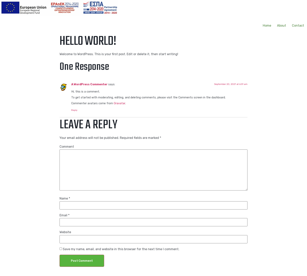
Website (65, 232)
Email (65, 215)
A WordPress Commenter (89, 84)
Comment (67, 146)
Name (65, 198)
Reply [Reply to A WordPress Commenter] (74, 110)
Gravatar (119, 103)
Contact (298, 25)
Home (267, 25)
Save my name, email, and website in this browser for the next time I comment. (121, 249)
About (281, 25)
